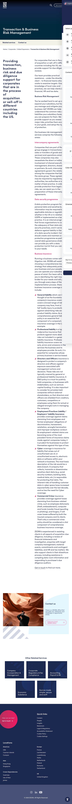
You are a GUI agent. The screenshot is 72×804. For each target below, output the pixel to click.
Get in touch (59, 6)
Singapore (6, 768)
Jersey (5, 782)
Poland (39, 764)
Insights (39, 725)
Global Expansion (23, 49)
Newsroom (40, 727)
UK (38, 775)
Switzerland (41, 770)
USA (4, 751)
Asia (4, 762)
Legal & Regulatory (43, 730)
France (39, 751)
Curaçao (6, 757)
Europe (39, 748)
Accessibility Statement (45, 733)
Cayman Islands (8, 754)
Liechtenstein (41, 754)
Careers (39, 719)
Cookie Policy (41, 735)
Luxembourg (41, 757)
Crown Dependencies (10, 773)
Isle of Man (7, 779)
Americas (6, 748)
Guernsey (6, 776)
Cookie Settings (42, 738)
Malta (39, 759)
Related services (9, 42)
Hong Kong (6, 765)
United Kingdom (42, 778)
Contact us (22, 42)
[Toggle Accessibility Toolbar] (67, 799)
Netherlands (41, 762)
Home (5, 49)
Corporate (12, 49)
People (39, 722)
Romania (40, 767)
